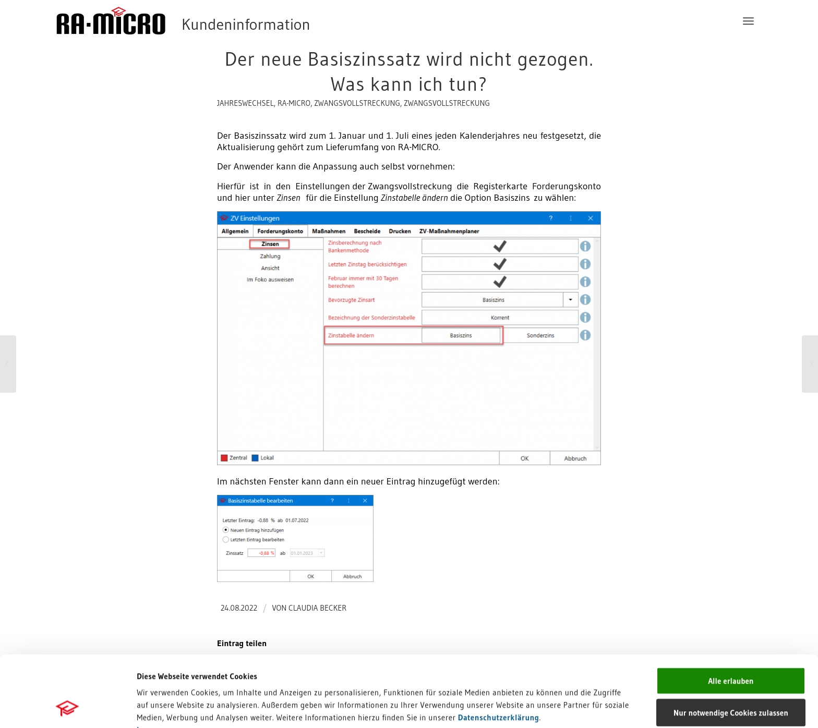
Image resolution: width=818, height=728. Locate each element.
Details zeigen (538, 707)
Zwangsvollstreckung (357, 103)
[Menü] (748, 20)
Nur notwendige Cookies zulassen (730, 646)
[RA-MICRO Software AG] (225, 21)
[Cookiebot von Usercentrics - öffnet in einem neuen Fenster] (67, 707)
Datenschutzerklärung (498, 651)
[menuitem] (748, 20)
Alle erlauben (730, 614)
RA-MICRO (294, 103)
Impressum (157, 663)
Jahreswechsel (245, 103)
